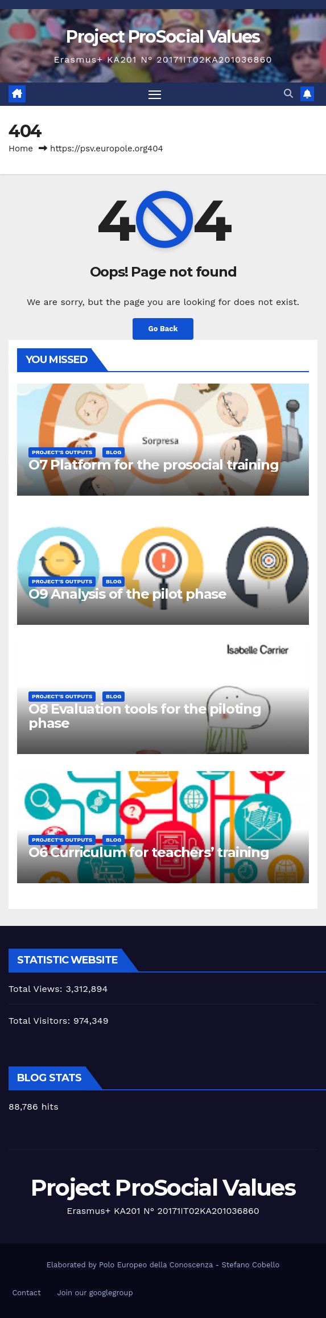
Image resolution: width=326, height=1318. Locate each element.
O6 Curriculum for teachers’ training (148, 852)
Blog (113, 452)
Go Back (163, 328)
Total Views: (37, 988)
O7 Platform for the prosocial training (153, 464)
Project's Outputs (62, 452)
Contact (26, 1292)
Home (21, 148)
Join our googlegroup (95, 1292)
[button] (288, 93)
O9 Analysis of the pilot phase (127, 594)
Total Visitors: (41, 1020)
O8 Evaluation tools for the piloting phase (144, 716)
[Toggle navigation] (154, 94)
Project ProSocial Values (162, 36)
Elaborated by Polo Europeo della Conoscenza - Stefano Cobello (163, 1265)
